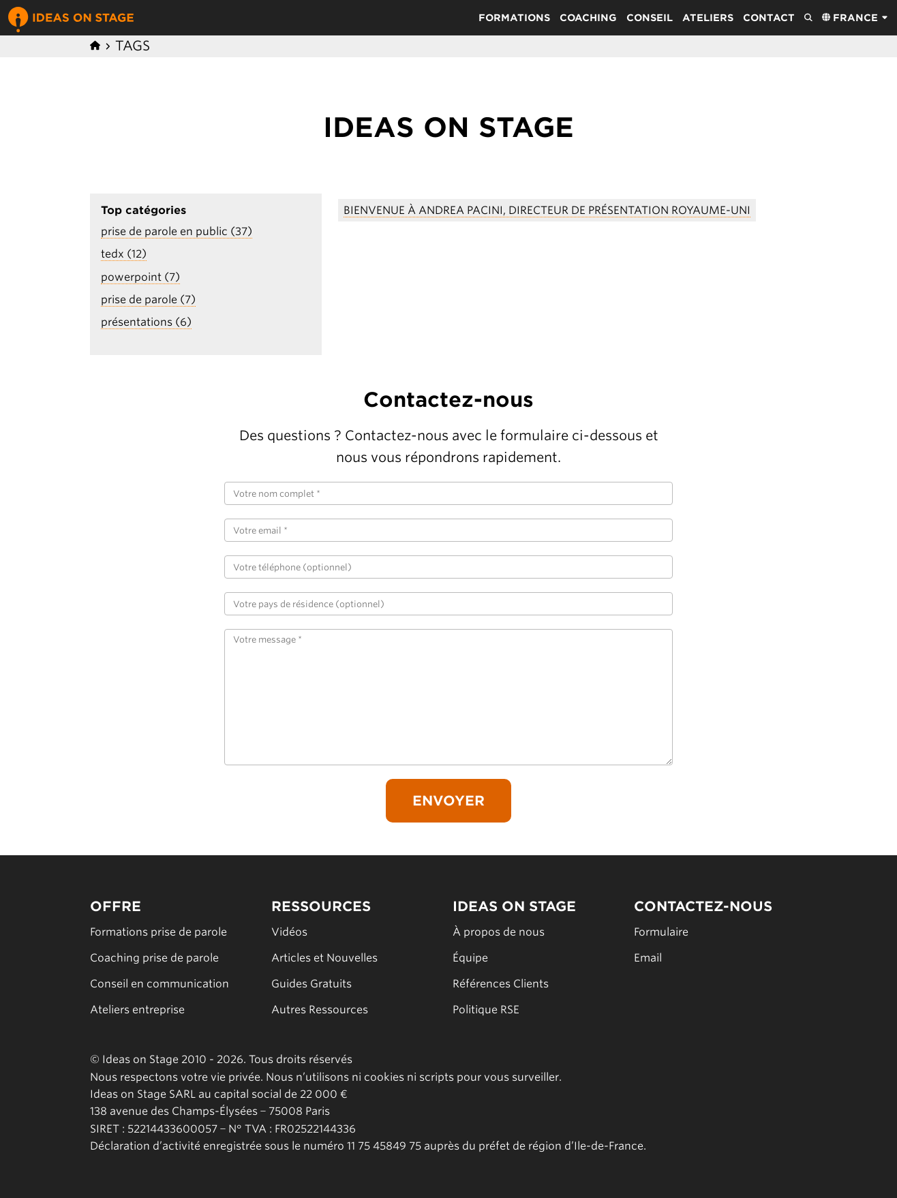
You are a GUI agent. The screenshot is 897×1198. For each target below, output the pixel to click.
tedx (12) (124, 253)
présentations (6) (146, 322)
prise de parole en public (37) (176, 231)
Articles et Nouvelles (324, 957)
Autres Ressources (319, 1009)
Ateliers (707, 17)
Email (648, 957)
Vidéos (289, 931)
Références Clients (501, 983)
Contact (769, 17)
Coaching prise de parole (154, 957)
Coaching (588, 17)
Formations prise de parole (158, 931)
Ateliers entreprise (137, 1009)
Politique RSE (486, 1009)
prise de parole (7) (148, 299)
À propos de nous (499, 931)
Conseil (649, 17)
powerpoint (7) (140, 277)
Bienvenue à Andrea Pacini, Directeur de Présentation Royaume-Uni (547, 210)
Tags (132, 45)
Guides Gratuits (311, 983)
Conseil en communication (159, 983)
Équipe (470, 957)
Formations (514, 17)
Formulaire (661, 931)
